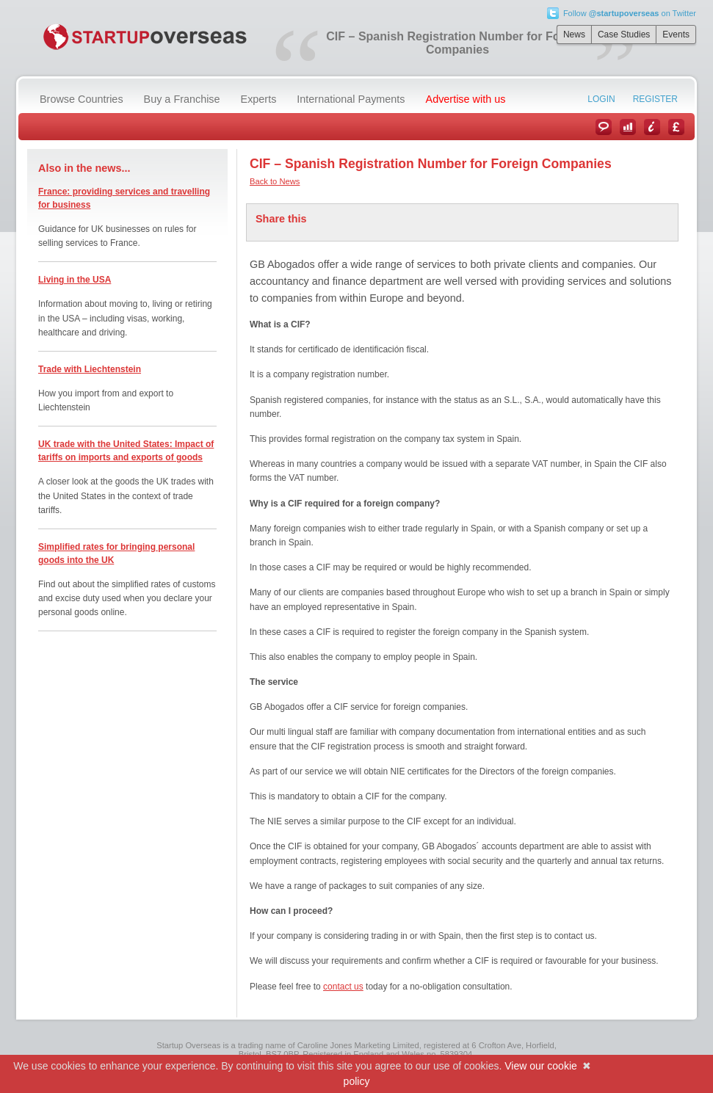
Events (676, 34)
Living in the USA (74, 280)
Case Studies (624, 34)
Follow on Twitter (629, 13)
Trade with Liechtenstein (89, 369)
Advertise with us (466, 99)
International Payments (351, 99)
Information (652, 127)
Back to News (275, 181)
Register (655, 99)
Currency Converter (676, 127)
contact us (343, 986)
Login (601, 99)
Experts (259, 99)
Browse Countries (81, 99)
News (574, 34)
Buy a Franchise (182, 99)
